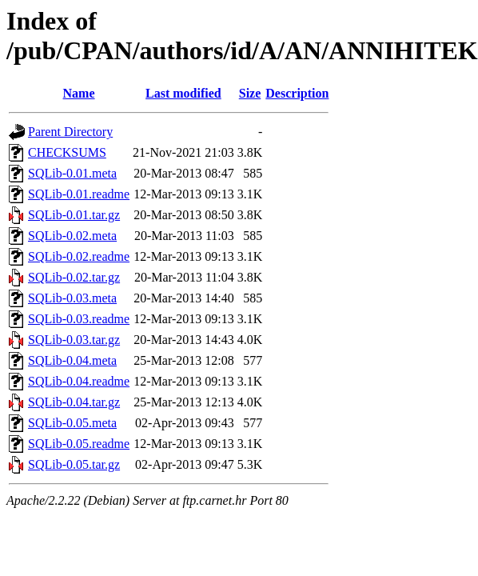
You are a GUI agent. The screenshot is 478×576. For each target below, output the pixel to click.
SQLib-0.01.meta (72, 173)
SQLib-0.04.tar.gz (74, 402)
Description (297, 93)
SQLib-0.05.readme (78, 443)
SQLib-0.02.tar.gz (74, 277)
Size (250, 93)
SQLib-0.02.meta (72, 235)
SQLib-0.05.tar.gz (74, 464)
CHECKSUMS (67, 152)
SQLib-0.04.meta (72, 360)
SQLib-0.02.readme (78, 256)
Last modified (183, 93)
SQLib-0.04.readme (78, 381)
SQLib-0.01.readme (78, 194)
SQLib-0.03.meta (72, 298)
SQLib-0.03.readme (78, 319)
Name (79, 93)
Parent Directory (70, 131)
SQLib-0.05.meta (72, 423)
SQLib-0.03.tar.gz (74, 339)
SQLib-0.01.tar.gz (74, 215)
